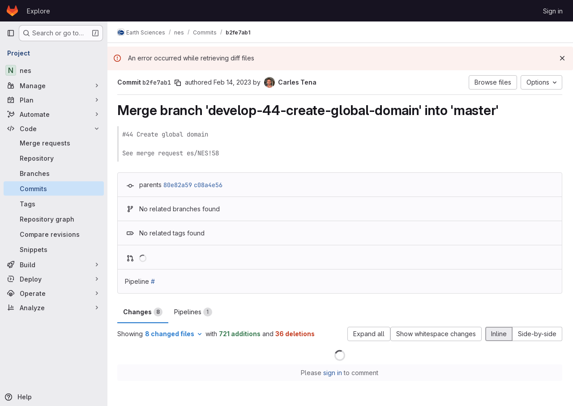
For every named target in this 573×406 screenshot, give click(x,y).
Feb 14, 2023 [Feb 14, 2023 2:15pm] (233, 82)
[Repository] (54, 158)
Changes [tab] (143, 312)
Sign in (553, 11)
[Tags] (54, 204)
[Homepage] (12, 11)
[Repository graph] (54, 219)
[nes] (54, 70)
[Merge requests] (54, 143)
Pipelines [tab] (194, 312)
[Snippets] (54, 249)
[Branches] (54, 173)
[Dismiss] (562, 58)
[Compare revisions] (54, 234)
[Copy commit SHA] (178, 82)
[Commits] (54, 188)
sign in (333, 372)
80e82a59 (178, 185)
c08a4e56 (209, 185)
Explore (38, 11)
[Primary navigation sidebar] (11, 33)
